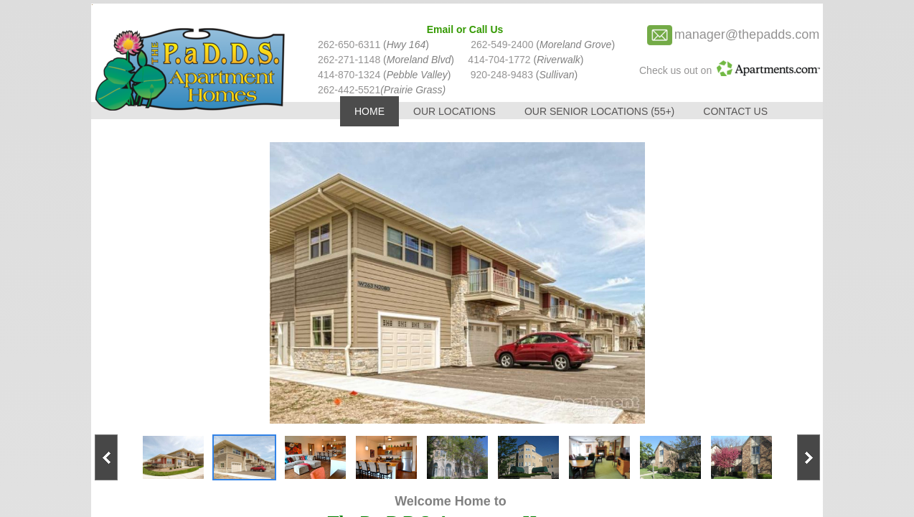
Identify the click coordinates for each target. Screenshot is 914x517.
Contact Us (735, 111)
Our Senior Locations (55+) (599, 111)
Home (369, 111)
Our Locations (454, 111)
